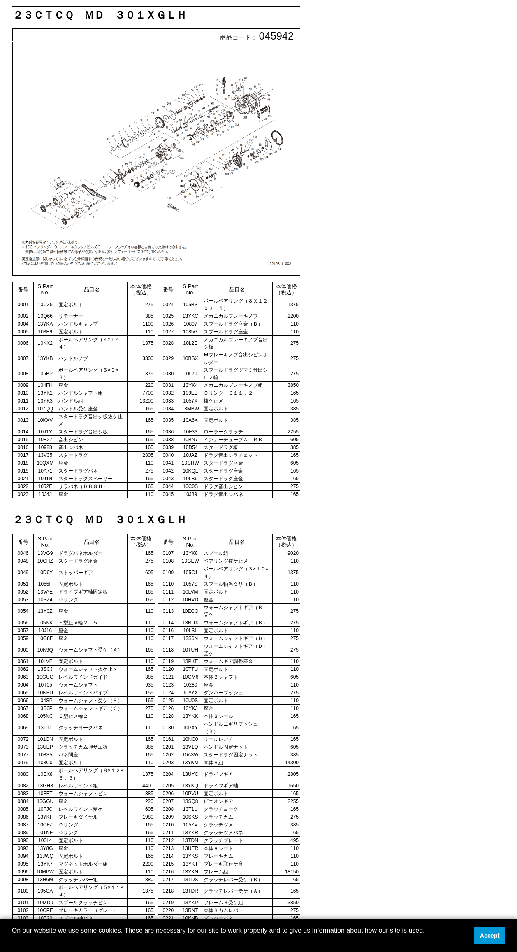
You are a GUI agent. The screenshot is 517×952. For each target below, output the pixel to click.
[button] (13, 941)
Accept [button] (490, 935)
